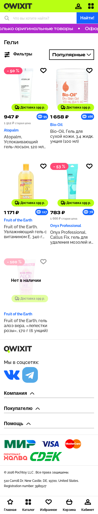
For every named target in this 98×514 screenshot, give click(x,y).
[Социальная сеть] (12, 375)
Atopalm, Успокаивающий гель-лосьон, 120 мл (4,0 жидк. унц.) (24, 141)
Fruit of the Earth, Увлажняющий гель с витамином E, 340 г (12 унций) (25, 231)
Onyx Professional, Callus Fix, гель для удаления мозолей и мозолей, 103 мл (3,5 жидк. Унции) (70, 237)
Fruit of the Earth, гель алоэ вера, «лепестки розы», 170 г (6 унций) (26, 325)
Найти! (87, 17)
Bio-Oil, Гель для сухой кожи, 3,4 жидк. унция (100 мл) (72, 136)
